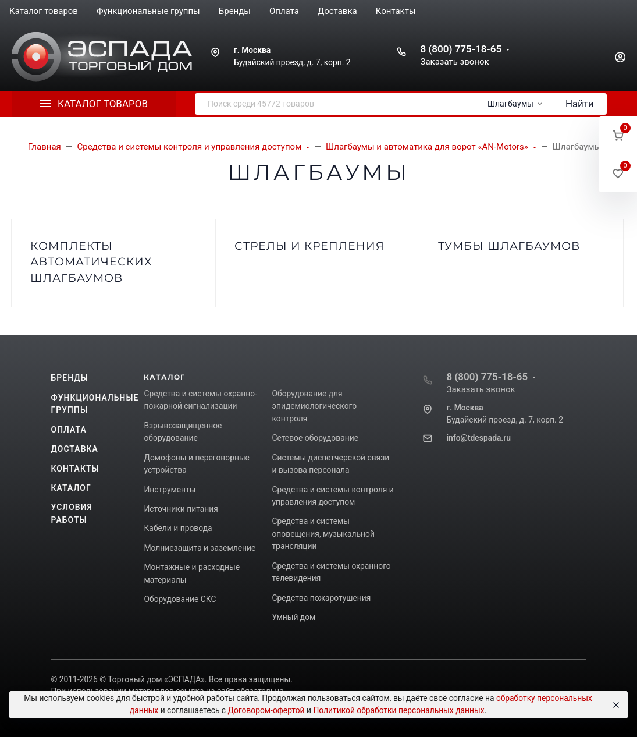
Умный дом (293, 617)
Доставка (74, 448)
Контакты (75, 468)
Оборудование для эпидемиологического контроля (314, 406)
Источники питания (181, 508)
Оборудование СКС (180, 599)
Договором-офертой (266, 710)
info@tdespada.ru (478, 437)
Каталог (71, 487)
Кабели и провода (178, 528)
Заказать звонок (454, 61)
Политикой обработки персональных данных (398, 710)
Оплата (69, 429)
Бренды (69, 377)
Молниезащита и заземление (199, 547)
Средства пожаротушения (321, 598)
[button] (618, 135)
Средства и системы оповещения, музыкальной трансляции (323, 533)
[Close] (614, 705)
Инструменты (169, 489)
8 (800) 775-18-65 (460, 49)
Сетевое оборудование (315, 437)
